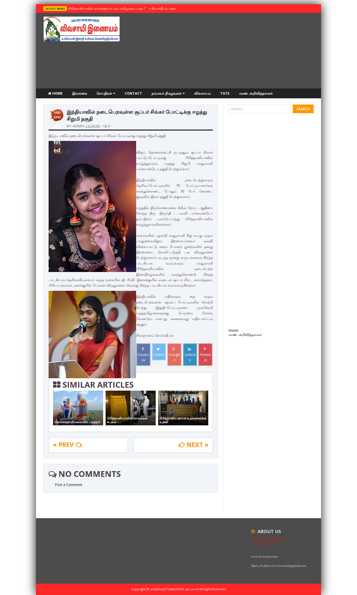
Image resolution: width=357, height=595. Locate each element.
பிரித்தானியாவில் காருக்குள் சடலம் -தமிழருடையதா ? (106, 8)
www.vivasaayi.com (264, 556)
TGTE (225, 93)
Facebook (143, 354)
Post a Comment (68, 484)
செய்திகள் (105, 93)
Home (55, 93)
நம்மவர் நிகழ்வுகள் (168, 93)
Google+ (174, 354)
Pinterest (205, 354)
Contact (133, 93)
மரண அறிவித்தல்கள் (256, 93)
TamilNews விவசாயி (183, 589)
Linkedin (190, 354)
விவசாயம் (202, 93)
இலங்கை (79, 93)
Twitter (159, 352)
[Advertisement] (223, 51)
